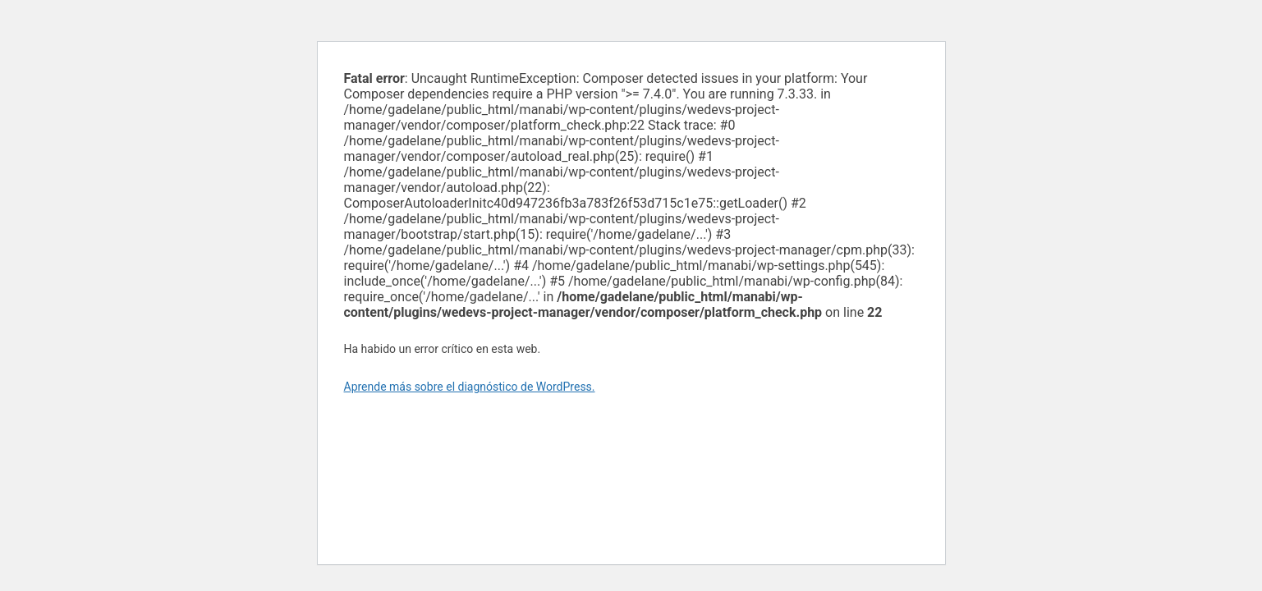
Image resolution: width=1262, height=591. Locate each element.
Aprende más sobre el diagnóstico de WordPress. (469, 386)
